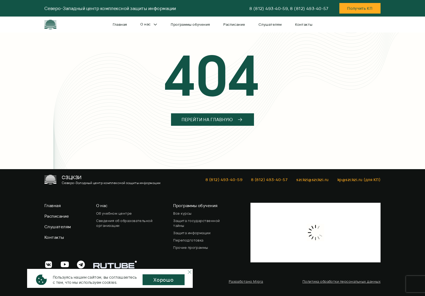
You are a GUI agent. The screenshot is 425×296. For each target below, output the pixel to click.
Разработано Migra (246, 281)
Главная (120, 24)
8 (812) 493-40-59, (269, 8)
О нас (148, 24)
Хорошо (163, 279)
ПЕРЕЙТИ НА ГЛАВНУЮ (212, 120)
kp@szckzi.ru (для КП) (359, 179)
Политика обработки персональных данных (341, 281)
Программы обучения (190, 24)
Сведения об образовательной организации (124, 223)
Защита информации (191, 232)
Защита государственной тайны (196, 223)
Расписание (234, 24)
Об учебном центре (114, 213)
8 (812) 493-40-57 (309, 8)
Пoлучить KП (360, 8)
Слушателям (270, 24)
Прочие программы (190, 247)
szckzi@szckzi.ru (312, 179)
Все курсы (182, 213)
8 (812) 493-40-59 (223, 179)
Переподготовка (188, 240)
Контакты (303, 24)
